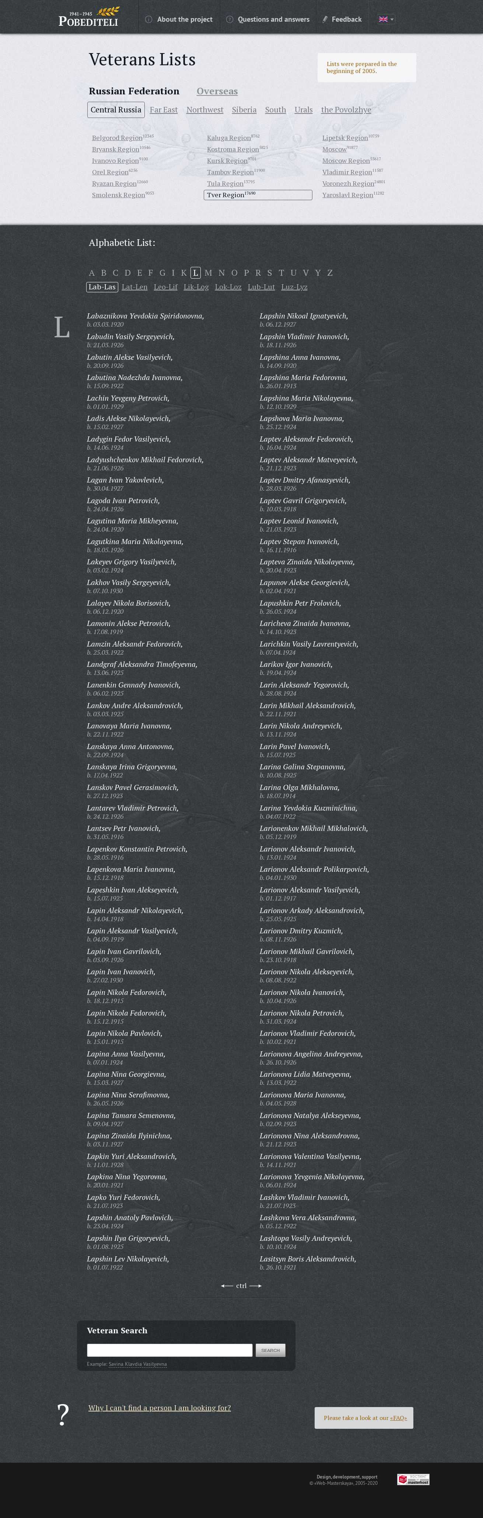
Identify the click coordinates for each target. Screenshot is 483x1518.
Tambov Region (230, 171)
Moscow (334, 149)
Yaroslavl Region (347, 194)
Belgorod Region (117, 137)
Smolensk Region (118, 194)
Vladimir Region (347, 171)
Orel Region (110, 171)
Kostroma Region (233, 149)
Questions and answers (267, 18)
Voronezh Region (348, 183)
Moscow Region (346, 160)
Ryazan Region (114, 183)
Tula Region (225, 183)
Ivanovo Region (115, 160)
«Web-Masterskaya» (333, 1483)
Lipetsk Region (345, 137)
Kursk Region (227, 160)
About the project (179, 18)
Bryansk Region (115, 149)
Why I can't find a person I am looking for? (159, 1408)
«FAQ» (398, 1418)
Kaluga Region (229, 137)
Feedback (342, 18)
